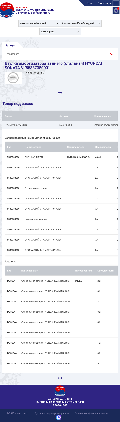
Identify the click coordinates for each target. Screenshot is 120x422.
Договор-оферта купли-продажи (52, 413)
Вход (89, 3)
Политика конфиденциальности (91, 413)
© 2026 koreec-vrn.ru (17, 413)
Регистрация (104, 3)
